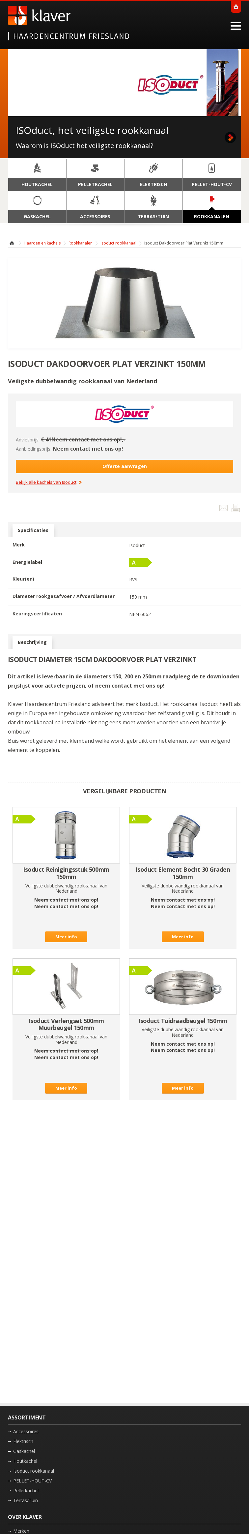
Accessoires (26, 1431)
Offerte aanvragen (124, 466)
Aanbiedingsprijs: (33, 449)
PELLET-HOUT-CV (32, 1481)
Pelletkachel (26, 1490)
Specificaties (33, 530)
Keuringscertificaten (37, 613)
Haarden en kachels (42, 243)
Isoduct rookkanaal (118, 243)
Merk (19, 545)
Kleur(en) (23, 579)
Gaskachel (24, 1451)
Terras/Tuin (25, 1500)
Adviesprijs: (28, 440)
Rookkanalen (81, 243)
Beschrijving (32, 642)
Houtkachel (25, 1461)
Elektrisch (23, 1441)
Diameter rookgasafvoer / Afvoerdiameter (64, 596)
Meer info (66, 937)
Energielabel (27, 562)
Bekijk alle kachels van (46, 482)
